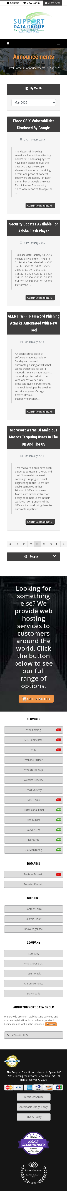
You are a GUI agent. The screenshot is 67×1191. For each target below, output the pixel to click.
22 (31, 544)
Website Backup (33, 770)
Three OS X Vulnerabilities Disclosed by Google (33, 124)
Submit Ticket (33, 919)
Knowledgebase (33, 929)
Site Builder (33, 819)
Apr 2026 (55, 68)
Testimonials (33, 973)
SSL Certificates (33, 740)
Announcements (35, 68)
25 (50, 544)
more (51, 1024)
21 (24, 544)
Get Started (36, 698)
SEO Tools (34, 799)
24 (44, 544)
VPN (33, 750)
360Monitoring (33, 849)
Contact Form (34, 909)
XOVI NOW (33, 829)
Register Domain (33, 874)
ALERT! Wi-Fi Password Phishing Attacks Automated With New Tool (33, 323)
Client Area (52, 2)
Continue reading (39, 205)
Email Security (34, 790)
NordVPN (33, 839)
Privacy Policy (33, 1117)
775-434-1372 (17, 1035)
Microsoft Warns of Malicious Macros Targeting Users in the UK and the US (33, 437)
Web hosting (33, 730)
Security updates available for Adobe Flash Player (33, 227)
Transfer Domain (33, 884)
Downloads (33, 993)
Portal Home (14, 68)
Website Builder (33, 760)
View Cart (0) (32, 2)
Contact (13, 2)
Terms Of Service (34, 1097)
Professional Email (33, 809)
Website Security (33, 780)
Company (33, 953)
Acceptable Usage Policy (33, 1107)
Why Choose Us (33, 963)
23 (37, 544)
